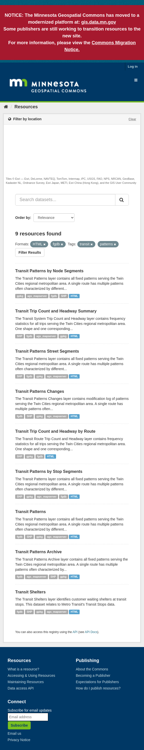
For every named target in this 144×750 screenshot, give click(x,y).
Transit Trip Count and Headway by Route (55, 431)
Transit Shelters (30, 592)
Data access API (21, 688)
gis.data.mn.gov (98, 22)
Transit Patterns (30, 511)
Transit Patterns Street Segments (47, 351)
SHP (64, 295)
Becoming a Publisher (93, 675)
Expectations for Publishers (97, 682)
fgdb (54, 295)
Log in (133, 66)
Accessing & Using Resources (31, 675)
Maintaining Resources (26, 682)
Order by (22, 218)
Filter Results (30, 252)
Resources (26, 106)
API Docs (91, 632)
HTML (74, 295)
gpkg (20, 295)
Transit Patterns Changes (39, 391)
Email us (14, 733)
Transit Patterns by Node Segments (49, 271)
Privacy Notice (19, 740)
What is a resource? (23, 669)
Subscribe (19, 725)
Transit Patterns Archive (38, 552)
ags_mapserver (37, 295)
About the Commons (92, 669)
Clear (132, 119)
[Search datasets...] (65, 200)
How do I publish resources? (98, 688)
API (75, 632)
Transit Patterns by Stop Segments (48, 471)
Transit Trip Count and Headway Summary (56, 311)
